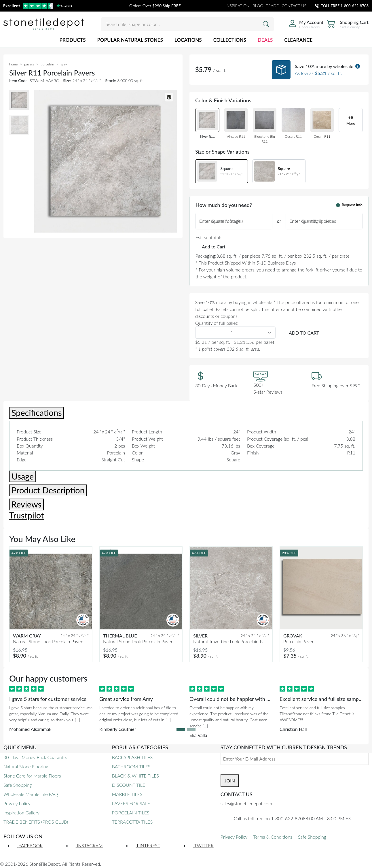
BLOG (258, 5)
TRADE (272, 5)
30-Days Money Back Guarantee (35, 757)
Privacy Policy (17, 803)
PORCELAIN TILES (130, 812)
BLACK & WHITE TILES (135, 775)
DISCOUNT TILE (128, 785)
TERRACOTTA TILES (132, 822)
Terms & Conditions (272, 836)
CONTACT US (294, 5)
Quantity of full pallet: (216, 323)
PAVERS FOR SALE (131, 803)
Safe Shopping (17, 785)
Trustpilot (26, 515)
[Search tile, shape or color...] (187, 24)
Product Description (48, 490)
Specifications (37, 413)
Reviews (26, 504)
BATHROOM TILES (131, 766)
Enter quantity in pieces (312, 221)
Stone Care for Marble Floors (32, 775)
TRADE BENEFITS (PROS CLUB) (35, 822)
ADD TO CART (304, 332)
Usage (23, 476)
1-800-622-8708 (355, 5)
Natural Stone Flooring (25, 766)
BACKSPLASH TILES (132, 757)
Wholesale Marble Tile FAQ (30, 794)
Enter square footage (220, 221)
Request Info (349, 205)
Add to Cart (213, 246)
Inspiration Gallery (21, 812)
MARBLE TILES (127, 794)
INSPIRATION (237, 5)
